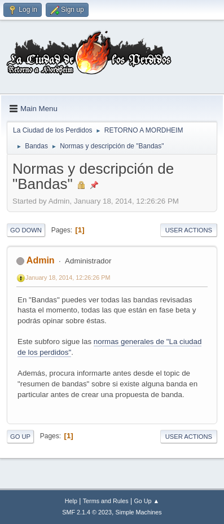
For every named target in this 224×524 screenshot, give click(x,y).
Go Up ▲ (146, 500)
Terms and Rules (106, 500)
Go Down (26, 230)
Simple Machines (139, 512)
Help (71, 500)
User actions (188, 230)
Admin (41, 260)
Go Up (20, 436)
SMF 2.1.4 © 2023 (87, 512)
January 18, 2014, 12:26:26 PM (67, 277)
